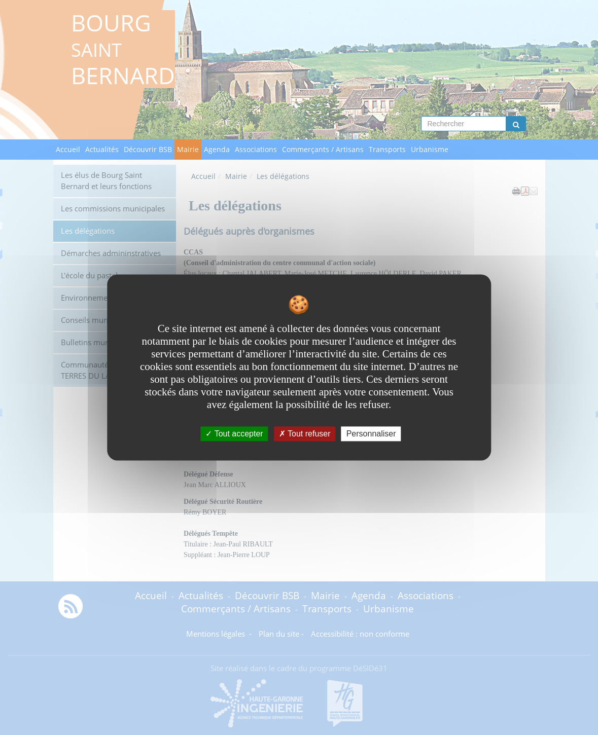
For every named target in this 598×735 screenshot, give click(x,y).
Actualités (102, 149)
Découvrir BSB (148, 149)
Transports (387, 149)
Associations (256, 149)
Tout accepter (234, 433)
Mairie (188, 149)
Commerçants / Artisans (323, 149)
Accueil (68, 149)
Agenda (217, 149)
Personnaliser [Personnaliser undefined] (371, 433)
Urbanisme (429, 149)
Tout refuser (305, 433)
